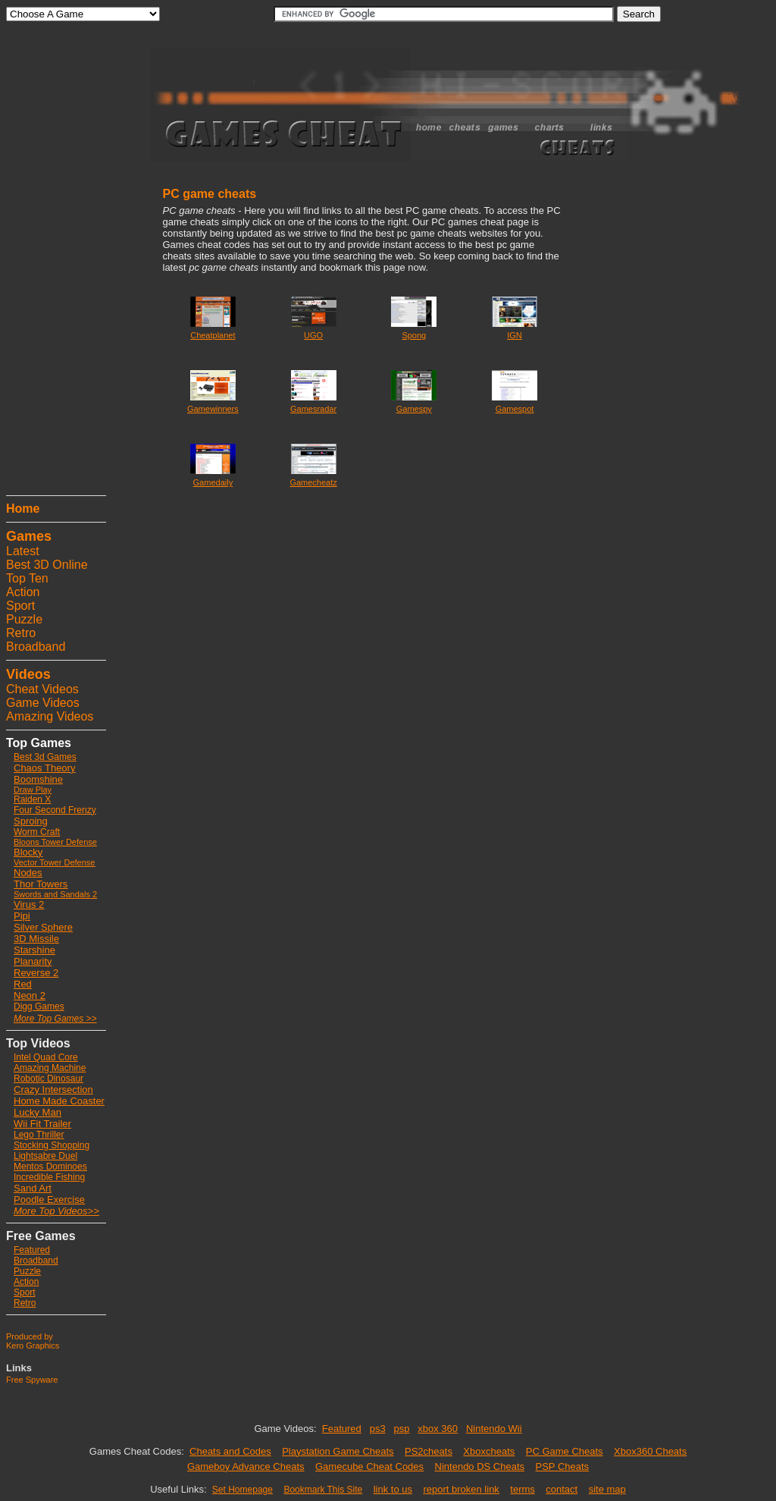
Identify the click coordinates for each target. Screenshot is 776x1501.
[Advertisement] (51, 261)
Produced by (29, 1336)
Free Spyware (32, 1379)
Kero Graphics (32, 1345)
